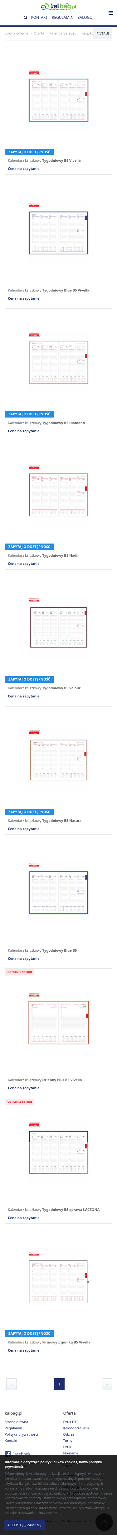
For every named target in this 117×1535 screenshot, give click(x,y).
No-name (71, 1453)
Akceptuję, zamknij (24, 1524)
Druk (67, 1446)
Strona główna (16, 1421)
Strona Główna (17, 33)
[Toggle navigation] (111, 13)
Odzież (68, 1434)
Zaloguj (86, 17)
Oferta (39, 33)
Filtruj (103, 33)
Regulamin (63, 17)
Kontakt (39, 17)
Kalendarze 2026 (62, 33)
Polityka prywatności (21, 1434)
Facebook (21, 1454)
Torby (67, 1440)
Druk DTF (70, 1421)
